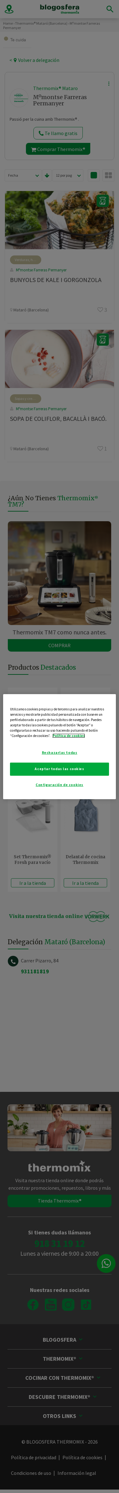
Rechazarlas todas (59, 752)
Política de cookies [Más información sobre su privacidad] (68, 736)
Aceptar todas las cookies (59, 769)
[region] (59, 746)
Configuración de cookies (59, 785)
